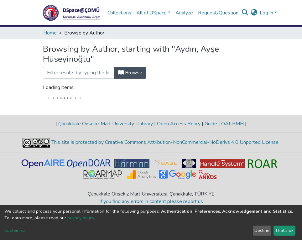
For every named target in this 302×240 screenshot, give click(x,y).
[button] (254, 13)
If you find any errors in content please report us (151, 201)
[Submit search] (245, 13)
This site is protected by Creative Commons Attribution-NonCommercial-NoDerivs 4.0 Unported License (164, 142)
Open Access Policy (179, 123)
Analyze (184, 12)
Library (145, 123)
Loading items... (59, 87)
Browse (130, 72)
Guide (210, 123)
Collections (119, 12)
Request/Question (218, 12)
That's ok (284, 230)
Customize (14, 230)
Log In (266, 12)
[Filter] (78, 73)
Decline (261, 230)
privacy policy (80, 218)
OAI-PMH (232, 123)
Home (50, 32)
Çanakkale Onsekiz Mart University (96, 123)
